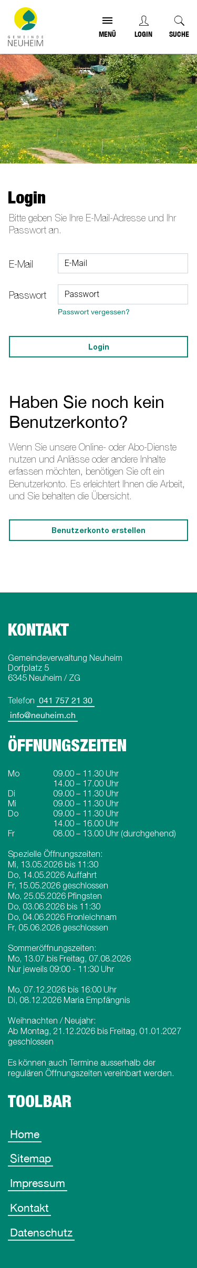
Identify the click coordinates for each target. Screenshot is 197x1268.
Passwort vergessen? (94, 311)
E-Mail (21, 264)
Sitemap (30, 1158)
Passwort (27, 295)
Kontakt (29, 1207)
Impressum (37, 1183)
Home (24, 1134)
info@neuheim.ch (43, 715)
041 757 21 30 (65, 700)
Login (143, 34)
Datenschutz (41, 1232)
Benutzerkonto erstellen (98, 530)
